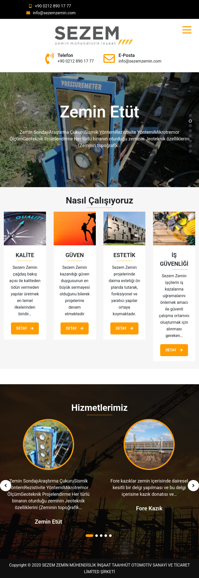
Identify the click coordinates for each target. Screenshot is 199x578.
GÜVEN (74, 255)
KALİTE (25, 255)
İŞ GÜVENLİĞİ (174, 259)
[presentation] (5, 485)
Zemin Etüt (49, 522)
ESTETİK (124, 255)
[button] (190, 115)
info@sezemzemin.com (50, 12)
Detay (25, 328)
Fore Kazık (150, 508)
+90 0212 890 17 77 (49, 6)
